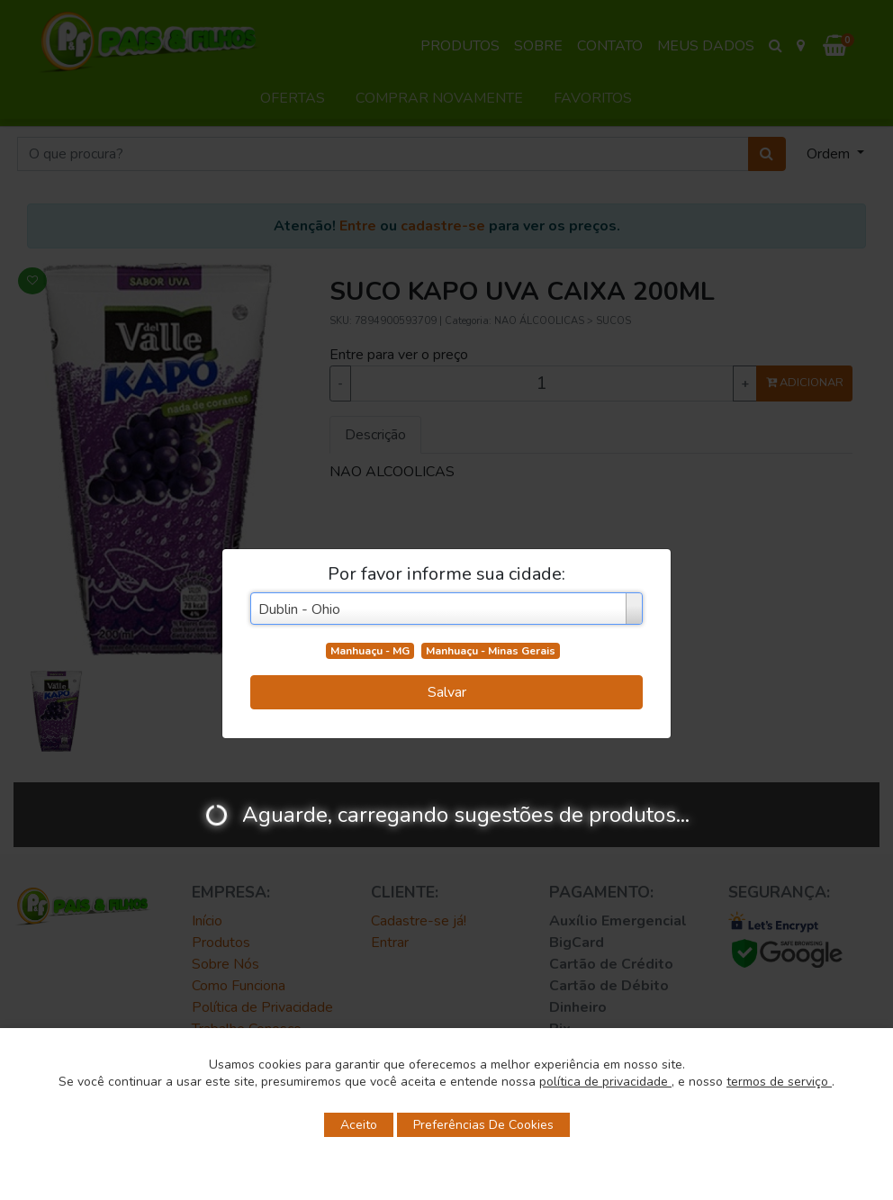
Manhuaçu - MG (370, 651)
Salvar (447, 692)
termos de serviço (779, 1081)
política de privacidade (605, 1081)
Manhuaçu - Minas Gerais (490, 651)
